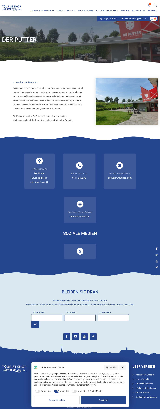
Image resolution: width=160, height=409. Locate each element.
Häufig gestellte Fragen (146, 354)
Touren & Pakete (65, 11)
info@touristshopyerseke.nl (134, 19)
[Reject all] (122, 367)
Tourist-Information (40, 11)
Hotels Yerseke (85, 11)
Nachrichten (138, 11)
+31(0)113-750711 (108, 19)
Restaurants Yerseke (107, 11)
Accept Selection (57, 400)
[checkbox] (42, 391)
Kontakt (152, 11)
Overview (111, 367)
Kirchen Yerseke (143, 358)
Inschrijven (34, 290)
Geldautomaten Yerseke (146, 363)
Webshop (124, 11)
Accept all (103, 400)
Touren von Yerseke (112, 349)
